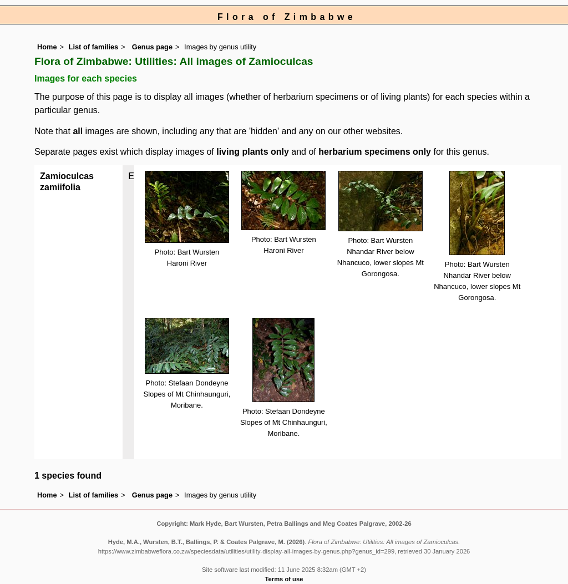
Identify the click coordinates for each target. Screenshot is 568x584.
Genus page (152, 47)
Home (47, 47)
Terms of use (284, 579)
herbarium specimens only (374, 151)
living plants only (252, 151)
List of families (94, 47)
